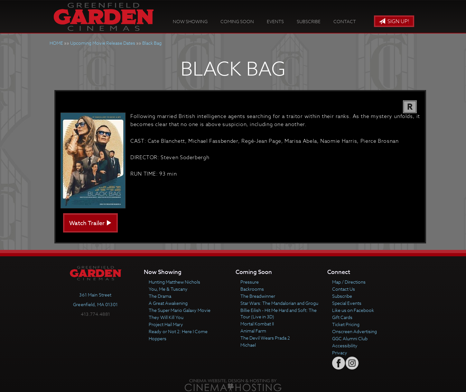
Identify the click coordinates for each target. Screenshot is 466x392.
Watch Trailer (90, 223)
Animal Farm (253, 331)
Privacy (339, 353)
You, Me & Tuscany (168, 289)
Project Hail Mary (166, 324)
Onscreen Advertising (354, 331)
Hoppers (157, 338)
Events (275, 21)
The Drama (160, 296)
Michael (248, 345)
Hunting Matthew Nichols (174, 282)
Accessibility (345, 345)
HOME (56, 43)
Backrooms (252, 289)
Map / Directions (349, 282)
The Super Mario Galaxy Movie (179, 310)
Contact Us (343, 289)
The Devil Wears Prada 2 (265, 338)
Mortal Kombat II (257, 324)
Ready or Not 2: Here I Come (178, 331)
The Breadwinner (257, 296)
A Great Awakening (168, 303)
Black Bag (152, 43)
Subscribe (309, 21)
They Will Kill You (166, 317)
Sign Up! (394, 21)
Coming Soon (237, 21)
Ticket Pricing (345, 324)
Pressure (249, 282)
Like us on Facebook (353, 310)
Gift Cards (342, 317)
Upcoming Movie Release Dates (102, 43)
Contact (344, 21)
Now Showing (190, 21)
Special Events (346, 303)
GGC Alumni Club (350, 338)
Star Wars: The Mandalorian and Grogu (279, 303)
